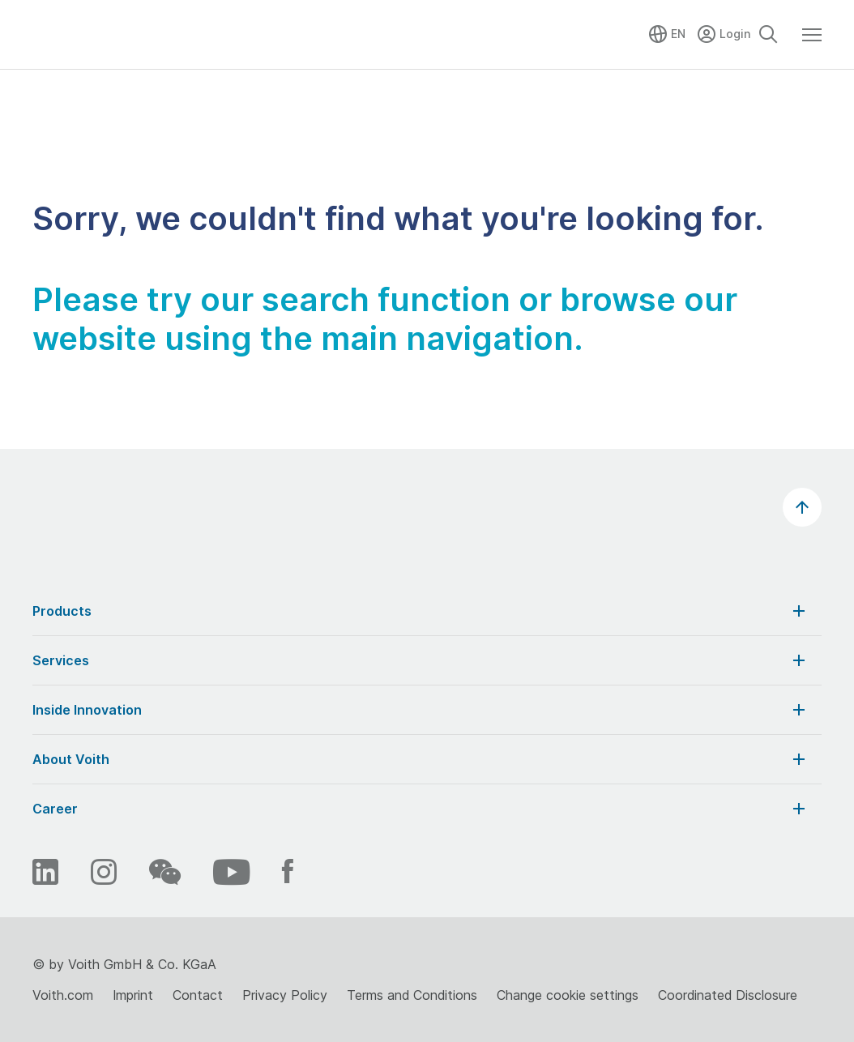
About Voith (420, 759)
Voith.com (62, 995)
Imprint (133, 995)
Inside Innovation (420, 710)
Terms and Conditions (412, 995)
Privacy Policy (284, 995)
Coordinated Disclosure (727, 995)
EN (678, 34)
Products (420, 611)
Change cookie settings (567, 995)
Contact (198, 995)
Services (420, 660)
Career (420, 808)
